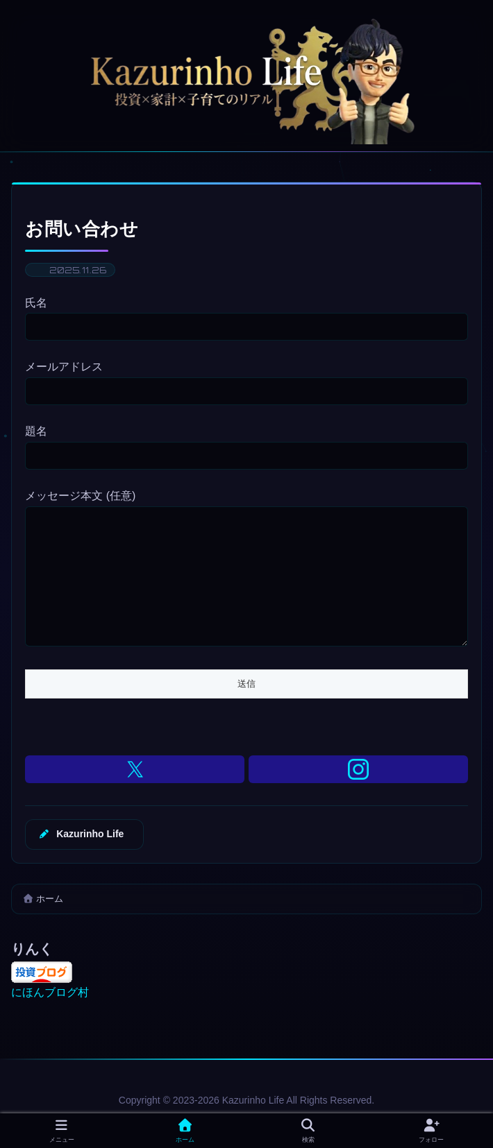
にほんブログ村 (50, 1020)
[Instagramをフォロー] (358, 797)
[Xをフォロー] (134, 797)
